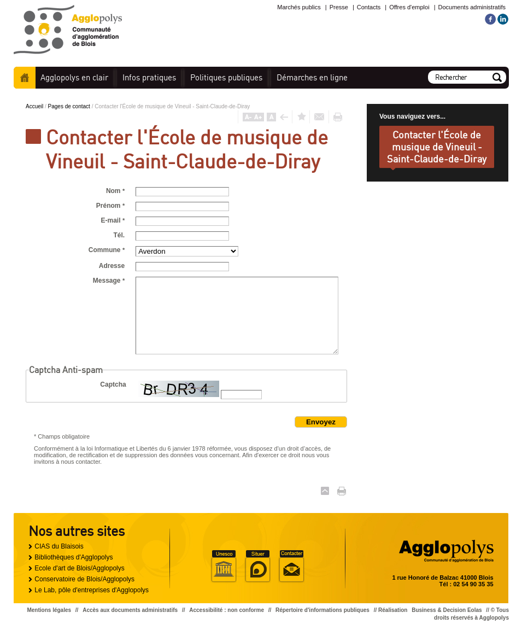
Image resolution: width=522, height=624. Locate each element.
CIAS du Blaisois (58, 546)
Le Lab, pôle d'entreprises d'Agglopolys (91, 590)
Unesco (223, 566)
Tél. (119, 235)
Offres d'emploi (409, 7)
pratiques (149, 77)
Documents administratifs (472, 7)
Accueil (25, 78)
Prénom (110, 205)
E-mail (113, 220)
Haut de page (325, 491)
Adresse (112, 266)
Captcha (113, 384)
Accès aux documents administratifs (130, 610)
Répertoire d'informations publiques (322, 610)
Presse (339, 7)
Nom (115, 191)
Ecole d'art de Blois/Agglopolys (79, 568)
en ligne (312, 77)
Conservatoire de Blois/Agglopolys (84, 579)
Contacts (368, 7)
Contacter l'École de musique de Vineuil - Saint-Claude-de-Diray (436, 147)
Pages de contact (70, 106)
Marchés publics (298, 7)
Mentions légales (49, 610)
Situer (257, 566)
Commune (107, 250)
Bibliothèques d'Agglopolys (73, 557)
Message (109, 280)
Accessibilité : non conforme (226, 610)
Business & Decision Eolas (447, 610)
